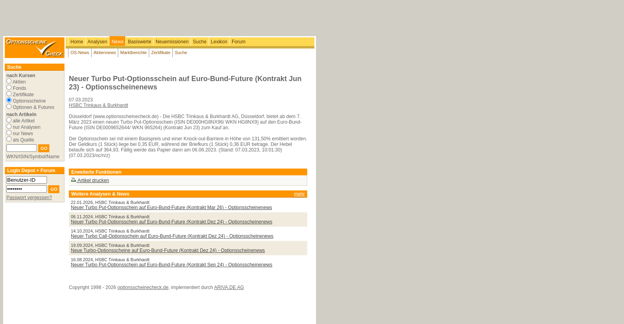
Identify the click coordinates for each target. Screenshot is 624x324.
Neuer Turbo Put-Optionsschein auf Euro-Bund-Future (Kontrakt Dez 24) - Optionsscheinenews (171, 222)
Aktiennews (105, 52)
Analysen (97, 42)
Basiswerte (139, 42)
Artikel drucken (90, 180)
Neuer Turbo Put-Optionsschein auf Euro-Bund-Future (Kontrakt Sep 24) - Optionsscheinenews (171, 265)
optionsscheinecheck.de (142, 287)
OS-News (79, 52)
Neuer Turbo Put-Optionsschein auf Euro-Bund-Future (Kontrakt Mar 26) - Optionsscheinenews (171, 207)
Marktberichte (133, 52)
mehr (299, 194)
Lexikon (219, 42)
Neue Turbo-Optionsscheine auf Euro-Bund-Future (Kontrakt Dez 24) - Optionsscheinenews (168, 250)
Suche (200, 42)
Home (76, 42)
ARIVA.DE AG (229, 287)
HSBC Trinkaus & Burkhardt (98, 105)
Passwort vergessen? (29, 197)
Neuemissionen (172, 42)
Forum (239, 42)
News (117, 42)
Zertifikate (160, 52)
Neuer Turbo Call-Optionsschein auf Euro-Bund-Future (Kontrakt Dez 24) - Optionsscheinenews (172, 236)
